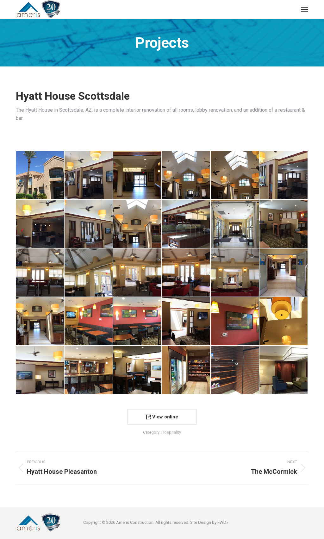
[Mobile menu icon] (304, 9)
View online (162, 417)
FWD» (222, 522)
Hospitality (171, 432)
